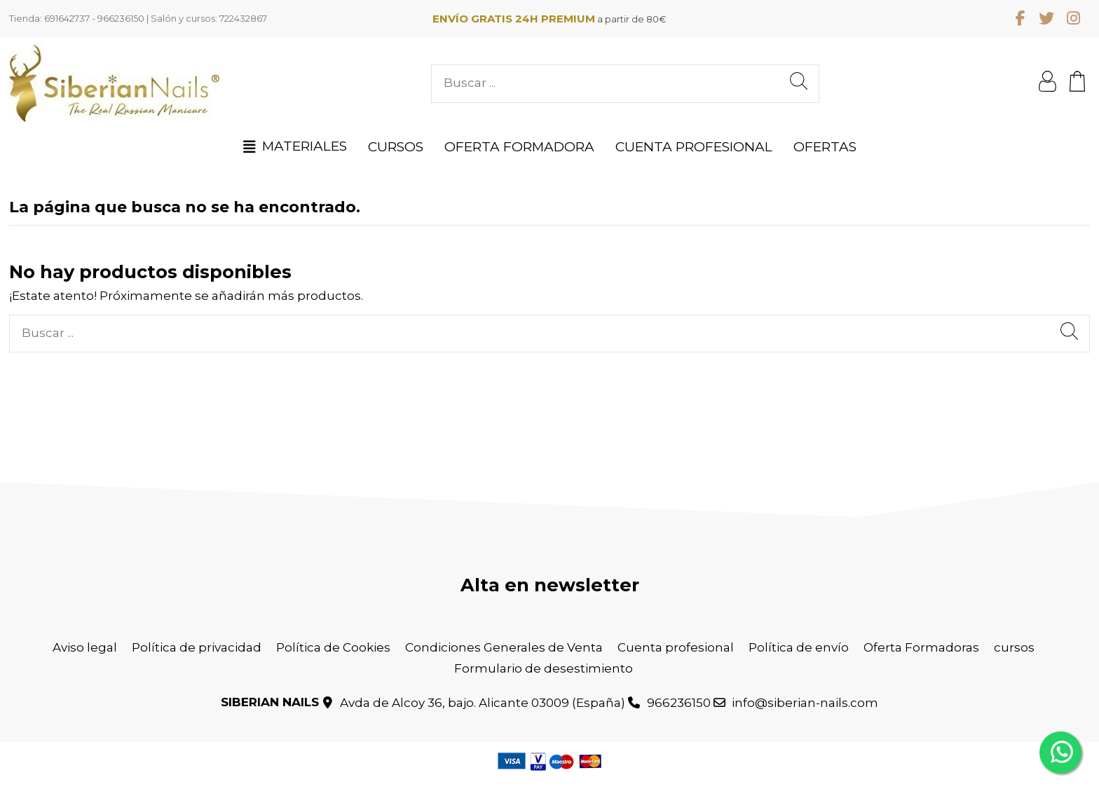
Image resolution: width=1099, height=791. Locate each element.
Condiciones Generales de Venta (504, 647)
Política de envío (799, 647)
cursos (1014, 647)
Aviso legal (85, 647)
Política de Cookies (333, 647)
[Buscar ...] (798, 83)
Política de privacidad (196, 647)
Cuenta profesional (675, 647)
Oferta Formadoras (921, 647)
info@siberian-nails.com (805, 703)
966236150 (679, 703)
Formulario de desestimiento (543, 668)
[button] (295, 146)
